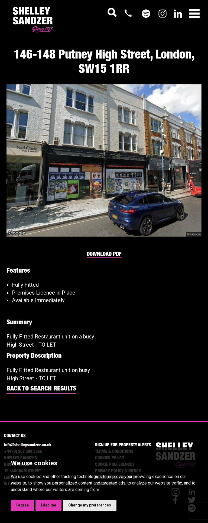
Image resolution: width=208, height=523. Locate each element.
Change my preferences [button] (89, 505)
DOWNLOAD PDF (104, 254)
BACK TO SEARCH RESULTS (41, 389)
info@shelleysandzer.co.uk (27, 445)
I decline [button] (48, 505)
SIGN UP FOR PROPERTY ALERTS (123, 445)
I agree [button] (22, 505)
